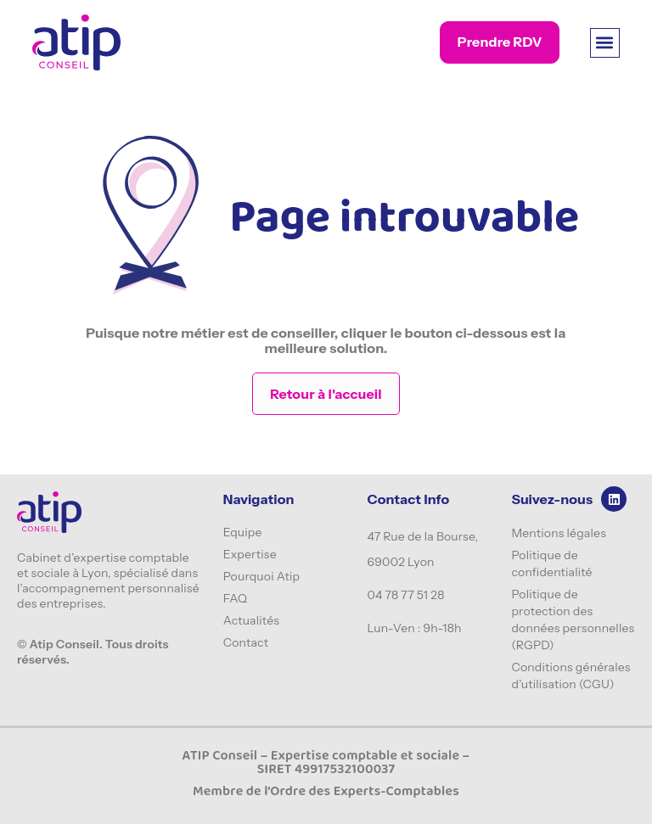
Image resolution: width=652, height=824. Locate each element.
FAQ (235, 598)
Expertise (250, 554)
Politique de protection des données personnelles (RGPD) (572, 619)
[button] (605, 43)
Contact (246, 642)
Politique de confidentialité (551, 563)
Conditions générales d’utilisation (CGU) (570, 675)
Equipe (242, 532)
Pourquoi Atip (262, 576)
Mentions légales (558, 533)
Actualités (251, 620)
